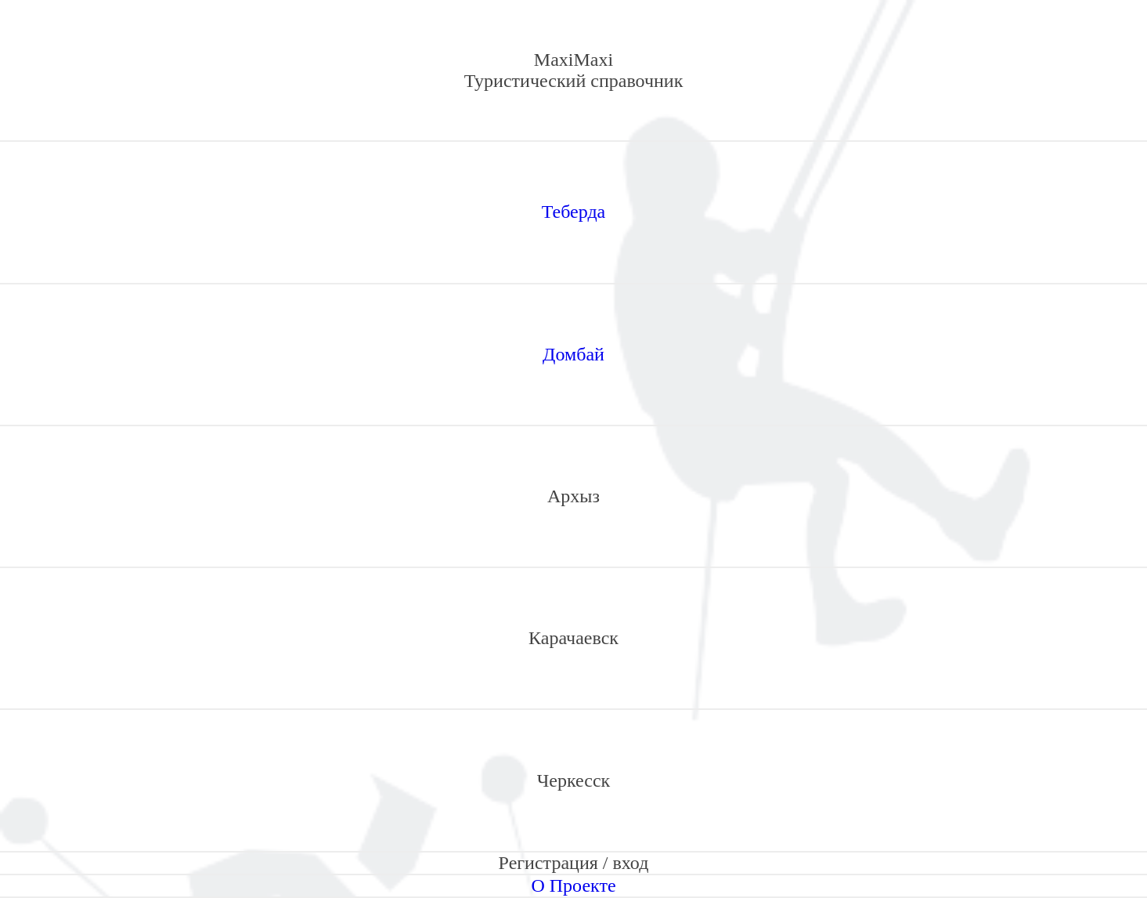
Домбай (573, 354)
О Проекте (573, 885)
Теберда (574, 211)
